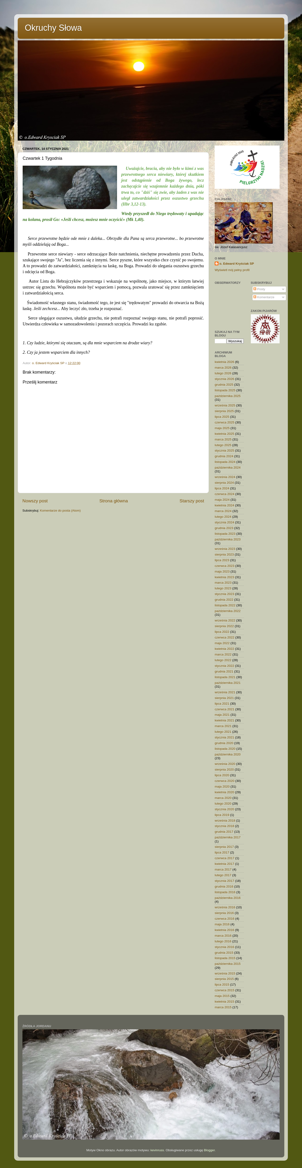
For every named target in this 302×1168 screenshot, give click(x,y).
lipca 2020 (222, 775)
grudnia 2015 (224, 952)
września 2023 (225, 549)
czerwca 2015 (224, 990)
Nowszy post (35, 500)
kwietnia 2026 (224, 362)
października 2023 (228, 539)
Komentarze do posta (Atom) (60, 510)
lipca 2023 (222, 560)
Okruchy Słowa (53, 28)
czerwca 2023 (224, 566)
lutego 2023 (223, 588)
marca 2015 (223, 1007)
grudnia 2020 (224, 743)
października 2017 (228, 837)
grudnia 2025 (224, 384)
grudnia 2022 (224, 599)
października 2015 (228, 963)
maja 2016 (222, 924)
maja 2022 (222, 643)
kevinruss (157, 1150)
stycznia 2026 (224, 379)
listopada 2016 (225, 892)
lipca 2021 (222, 703)
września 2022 (225, 620)
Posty (259, 289)
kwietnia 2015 (224, 1001)
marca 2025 (223, 439)
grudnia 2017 (224, 831)
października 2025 (228, 396)
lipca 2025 (222, 416)
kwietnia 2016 (224, 930)
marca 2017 (223, 869)
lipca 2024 (222, 488)
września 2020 (225, 764)
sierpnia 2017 (224, 847)
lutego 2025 (223, 445)
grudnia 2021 (224, 671)
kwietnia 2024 (224, 505)
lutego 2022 (223, 660)
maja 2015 (222, 996)
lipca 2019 (222, 815)
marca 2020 (223, 798)
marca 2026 (223, 367)
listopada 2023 (225, 533)
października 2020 (228, 754)
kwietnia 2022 (224, 649)
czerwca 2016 (224, 918)
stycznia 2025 (224, 450)
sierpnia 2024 (224, 482)
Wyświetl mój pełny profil (232, 270)
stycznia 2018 (224, 826)
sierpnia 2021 (224, 698)
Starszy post (192, 500)
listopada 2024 (225, 462)
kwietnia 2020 (224, 792)
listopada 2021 (225, 677)
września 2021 (225, 692)
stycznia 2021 (224, 737)
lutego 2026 (223, 373)
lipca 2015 (222, 984)
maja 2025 (222, 428)
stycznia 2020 (224, 809)
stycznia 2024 (224, 522)
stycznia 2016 (224, 947)
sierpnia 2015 (224, 979)
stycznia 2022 (224, 666)
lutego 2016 (223, 941)
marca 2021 (223, 726)
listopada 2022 (225, 605)
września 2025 (225, 405)
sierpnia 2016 (224, 913)
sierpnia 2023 (224, 554)
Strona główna (113, 500)
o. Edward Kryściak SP (236, 263)
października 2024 (228, 467)
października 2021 (228, 683)
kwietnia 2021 (224, 720)
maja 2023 (222, 571)
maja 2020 (222, 786)
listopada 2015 (225, 958)
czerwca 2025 (224, 422)
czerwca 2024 (224, 494)
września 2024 (225, 477)
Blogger (209, 1150)
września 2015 (225, 973)
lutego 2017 (223, 875)
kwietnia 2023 (224, 577)
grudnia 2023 (224, 528)
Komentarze (263, 297)
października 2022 (228, 611)
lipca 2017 (222, 852)
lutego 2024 (223, 516)
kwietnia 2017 (224, 864)
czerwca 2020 (224, 781)
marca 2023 (223, 582)
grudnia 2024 (224, 456)
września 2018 (225, 820)
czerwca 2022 (224, 637)
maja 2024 (222, 499)
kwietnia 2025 (224, 433)
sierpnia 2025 (224, 411)
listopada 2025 (225, 390)
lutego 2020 (223, 803)
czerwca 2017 (224, 858)
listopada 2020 (225, 748)
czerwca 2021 (224, 709)
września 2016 (225, 907)
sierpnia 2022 (224, 626)
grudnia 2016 (224, 886)
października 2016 (228, 898)
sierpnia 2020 (224, 769)
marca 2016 (223, 935)
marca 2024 (223, 511)
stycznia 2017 (224, 881)
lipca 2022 (222, 632)
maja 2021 (222, 714)
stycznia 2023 (224, 594)
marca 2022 (223, 654)
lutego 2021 (223, 731)
